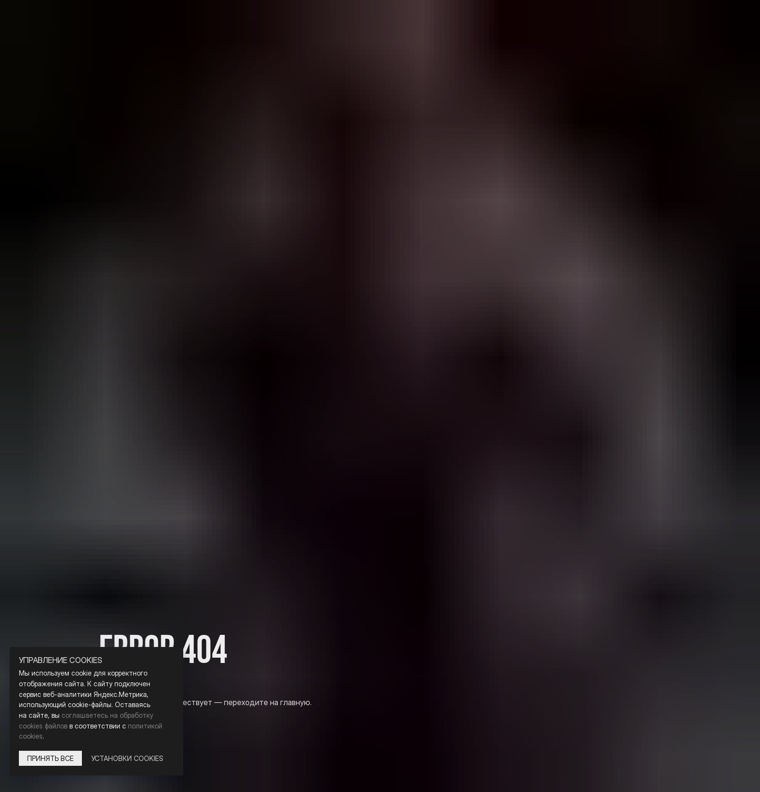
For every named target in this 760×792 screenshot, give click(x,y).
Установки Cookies (127, 758)
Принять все (50, 758)
